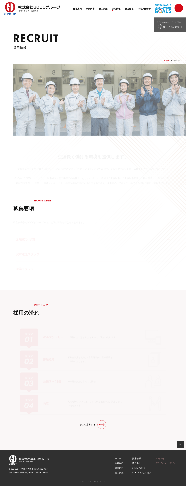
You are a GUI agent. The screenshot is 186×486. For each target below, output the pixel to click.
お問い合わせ (144, 8)
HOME (166, 61)
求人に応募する (87, 424)
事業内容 (90, 8)
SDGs (141, 472)
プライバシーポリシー (166, 463)
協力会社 (129, 8)
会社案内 (77, 8)
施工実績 (103, 8)
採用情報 (116, 8)
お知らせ (159, 458)
